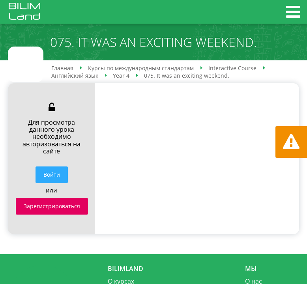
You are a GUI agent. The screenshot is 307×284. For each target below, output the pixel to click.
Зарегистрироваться (52, 206)
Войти (51, 174)
